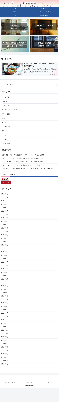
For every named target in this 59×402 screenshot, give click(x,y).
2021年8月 (4, 349)
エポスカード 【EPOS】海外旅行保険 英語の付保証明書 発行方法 (23, 161)
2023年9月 (4, 259)
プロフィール (6, 146)
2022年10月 (5, 299)
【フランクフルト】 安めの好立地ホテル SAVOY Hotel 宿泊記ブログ (24, 165)
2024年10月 (5, 212)
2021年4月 (4, 364)
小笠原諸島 (7, 128)
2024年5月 (4, 230)
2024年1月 (4, 244)
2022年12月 (5, 291)
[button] (56, 85)
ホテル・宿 (5, 97)
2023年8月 (4, 263)
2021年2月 (4, 371)
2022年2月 (4, 328)
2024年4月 (4, 234)
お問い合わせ (29, 396)
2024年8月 (4, 219)
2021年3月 (4, 367)
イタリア (6, 137)
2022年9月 (4, 302)
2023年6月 (4, 270)
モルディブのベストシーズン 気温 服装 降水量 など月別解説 (22, 168)
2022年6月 (4, 313)
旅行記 (4, 119)
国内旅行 (5, 124)
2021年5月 (4, 360)
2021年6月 (4, 356)
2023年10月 (5, 255)
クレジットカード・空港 (10, 110)
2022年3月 (4, 324)
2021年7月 (4, 353)
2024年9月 (4, 216)
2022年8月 (4, 306)
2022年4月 (4, 320)
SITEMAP (48, 396)
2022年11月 (5, 295)
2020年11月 (5, 382)
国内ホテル (7, 102)
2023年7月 (4, 266)
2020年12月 (5, 378)
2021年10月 (5, 342)
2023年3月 (4, 281)
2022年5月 (4, 317)
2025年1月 (4, 201)
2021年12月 (5, 335)
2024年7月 (4, 223)
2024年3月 (4, 237)
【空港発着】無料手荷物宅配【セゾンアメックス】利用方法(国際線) (24, 157)
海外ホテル (7, 106)
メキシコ (6, 141)
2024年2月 (4, 241)
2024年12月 (5, 205)
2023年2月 (4, 284)
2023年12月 (5, 248)
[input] (29, 85)
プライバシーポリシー (11, 396)
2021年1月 (4, 374)
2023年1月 (4, 288)
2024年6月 (4, 226)
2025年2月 (4, 198)
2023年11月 (5, 252)
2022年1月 (4, 331)
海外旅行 (5, 133)
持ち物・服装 (6, 115)
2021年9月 (4, 346)
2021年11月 (5, 338)
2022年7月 (4, 309)
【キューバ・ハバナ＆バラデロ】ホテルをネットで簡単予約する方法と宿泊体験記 (29, 172)
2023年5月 (4, 273)
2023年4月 (4, 277)
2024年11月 (5, 208)
